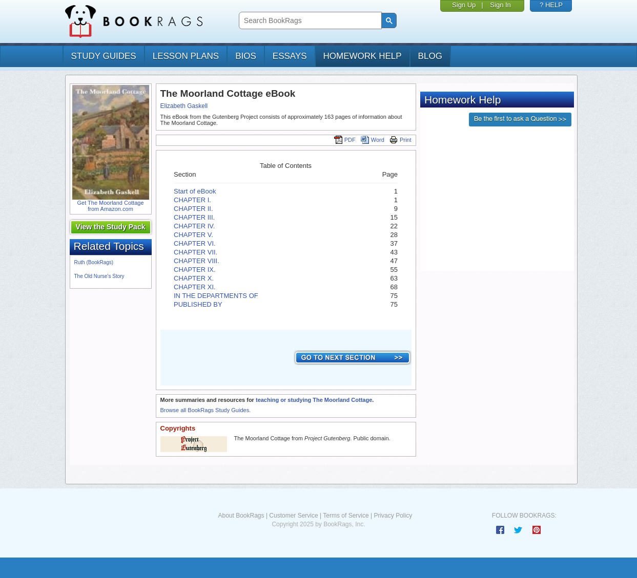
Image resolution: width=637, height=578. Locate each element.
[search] (309, 21)
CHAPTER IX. (195, 269)
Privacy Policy (393, 515)
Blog (430, 56)
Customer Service (293, 515)
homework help (362, 56)
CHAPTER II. (193, 208)
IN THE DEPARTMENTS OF (216, 295)
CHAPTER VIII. (196, 261)
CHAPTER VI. (195, 243)
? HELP (551, 5)
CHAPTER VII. (195, 252)
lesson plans (186, 56)
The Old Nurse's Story (99, 276)
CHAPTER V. (193, 235)
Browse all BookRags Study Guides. (205, 410)
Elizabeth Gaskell (184, 106)
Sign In (500, 5)
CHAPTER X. (194, 278)
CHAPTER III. (194, 217)
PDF (345, 140)
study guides (103, 56)
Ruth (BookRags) (94, 262)
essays (290, 56)
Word (372, 140)
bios (245, 56)
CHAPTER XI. (195, 287)
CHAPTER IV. (194, 226)
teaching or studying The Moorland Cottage (314, 400)
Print (400, 140)
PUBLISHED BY (198, 304)
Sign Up (464, 5)
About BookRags (241, 515)
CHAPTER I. (192, 200)
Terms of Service (345, 515)
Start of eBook (195, 191)
